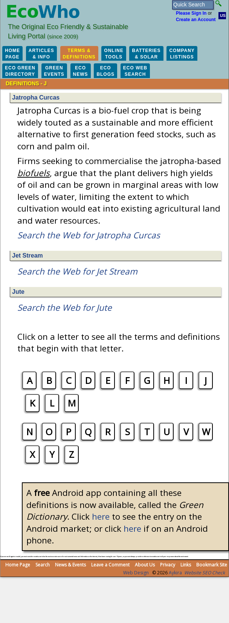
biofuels (33, 173)
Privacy (167, 565)
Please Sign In (191, 13)
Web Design (136, 572)
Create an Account (196, 19)
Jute (18, 291)
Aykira (175, 572)
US (223, 15)
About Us (145, 565)
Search (42, 565)
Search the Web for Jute (64, 307)
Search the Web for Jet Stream (77, 271)
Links (185, 565)
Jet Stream (27, 255)
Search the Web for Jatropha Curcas (88, 235)
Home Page (17, 565)
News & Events (70, 565)
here (101, 516)
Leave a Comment (110, 565)
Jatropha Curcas (36, 97)
